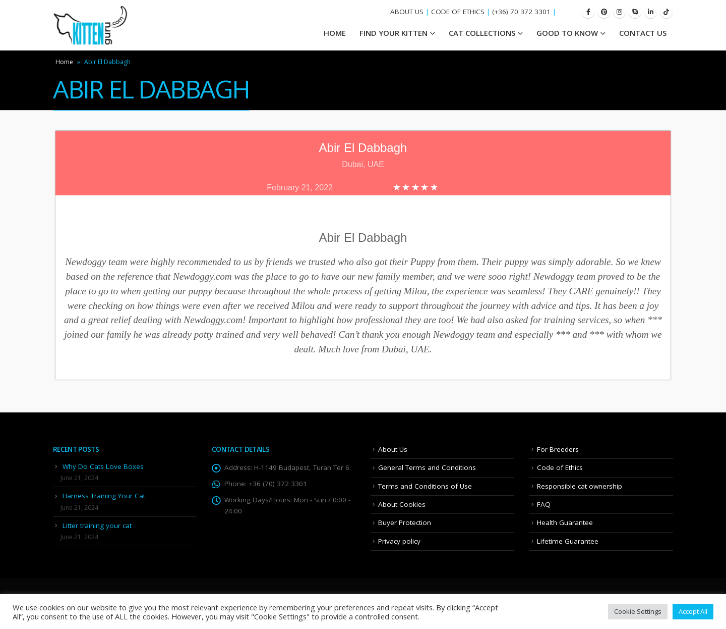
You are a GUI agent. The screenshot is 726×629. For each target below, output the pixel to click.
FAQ (544, 504)
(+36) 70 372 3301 (521, 11)
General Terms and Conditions (427, 467)
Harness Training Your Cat (104, 495)
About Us (392, 449)
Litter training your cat (97, 525)
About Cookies (402, 504)
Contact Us (643, 33)
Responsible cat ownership (579, 486)
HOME (335, 33)
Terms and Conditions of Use (425, 486)
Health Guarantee (565, 522)
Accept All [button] (693, 611)
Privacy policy (399, 541)
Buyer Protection (404, 522)
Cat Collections (482, 33)
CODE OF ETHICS (458, 11)
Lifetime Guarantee (567, 541)
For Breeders (558, 449)
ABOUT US (407, 11)
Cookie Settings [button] (637, 611)
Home (64, 62)
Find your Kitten (393, 33)
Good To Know (567, 33)
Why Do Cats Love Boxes (103, 466)
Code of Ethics (560, 467)
